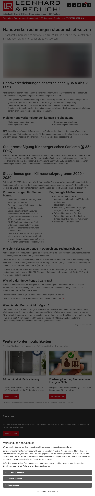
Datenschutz (53, 492)
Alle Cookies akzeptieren (14, 472)
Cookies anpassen (11, 485)
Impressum (41, 492)
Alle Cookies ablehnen (13, 479)
